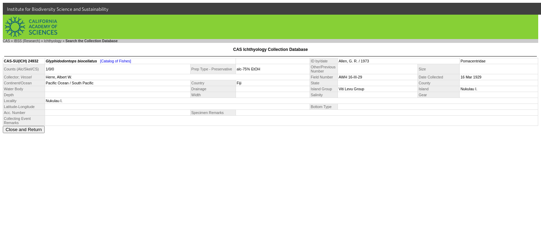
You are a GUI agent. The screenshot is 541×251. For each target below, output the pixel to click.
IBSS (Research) (27, 41)
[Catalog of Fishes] (115, 61)
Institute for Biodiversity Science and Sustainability (58, 9)
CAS (6, 41)
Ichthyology (53, 41)
